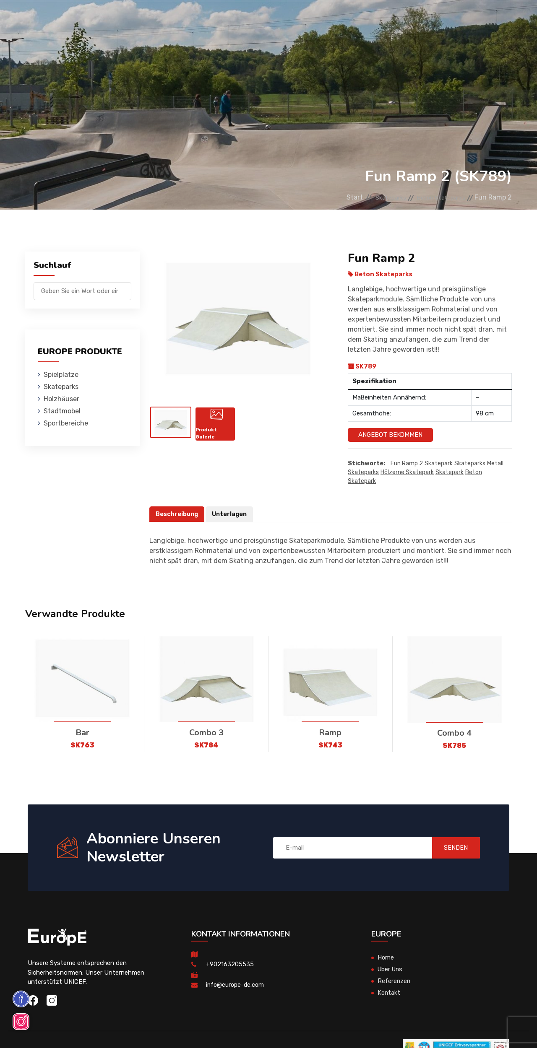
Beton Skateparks (436, 197)
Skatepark (439, 463)
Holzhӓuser (195, 18)
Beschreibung (178, 514)
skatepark (449, 472)
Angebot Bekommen (390, 434)
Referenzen (347, 18)
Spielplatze (102, 18)
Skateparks (149, 18)
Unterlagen (232, 514)
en (490, 19)
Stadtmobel (243, 18)
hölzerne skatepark (407, 472)
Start (336, 197)
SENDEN (451, 847)
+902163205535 (230, 964)
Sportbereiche (295, 18)
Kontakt (387, 18)
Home (386, 958)
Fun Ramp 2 (407, 463)
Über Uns (391, 969)
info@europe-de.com (236, 985)
